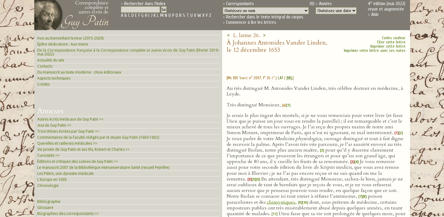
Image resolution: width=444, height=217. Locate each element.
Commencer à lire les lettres (251, 22)
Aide (375, 14)
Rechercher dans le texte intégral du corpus (264, 17)
